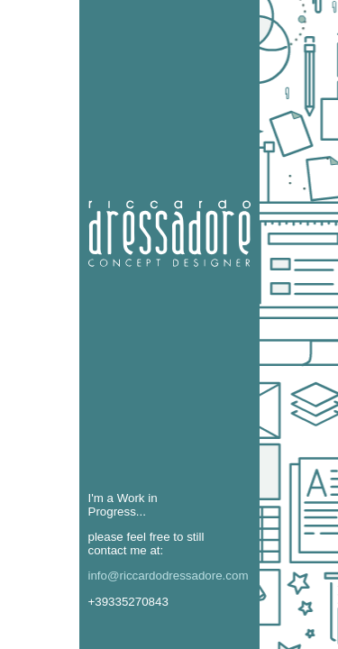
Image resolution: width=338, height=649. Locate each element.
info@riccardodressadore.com (168, 575)
